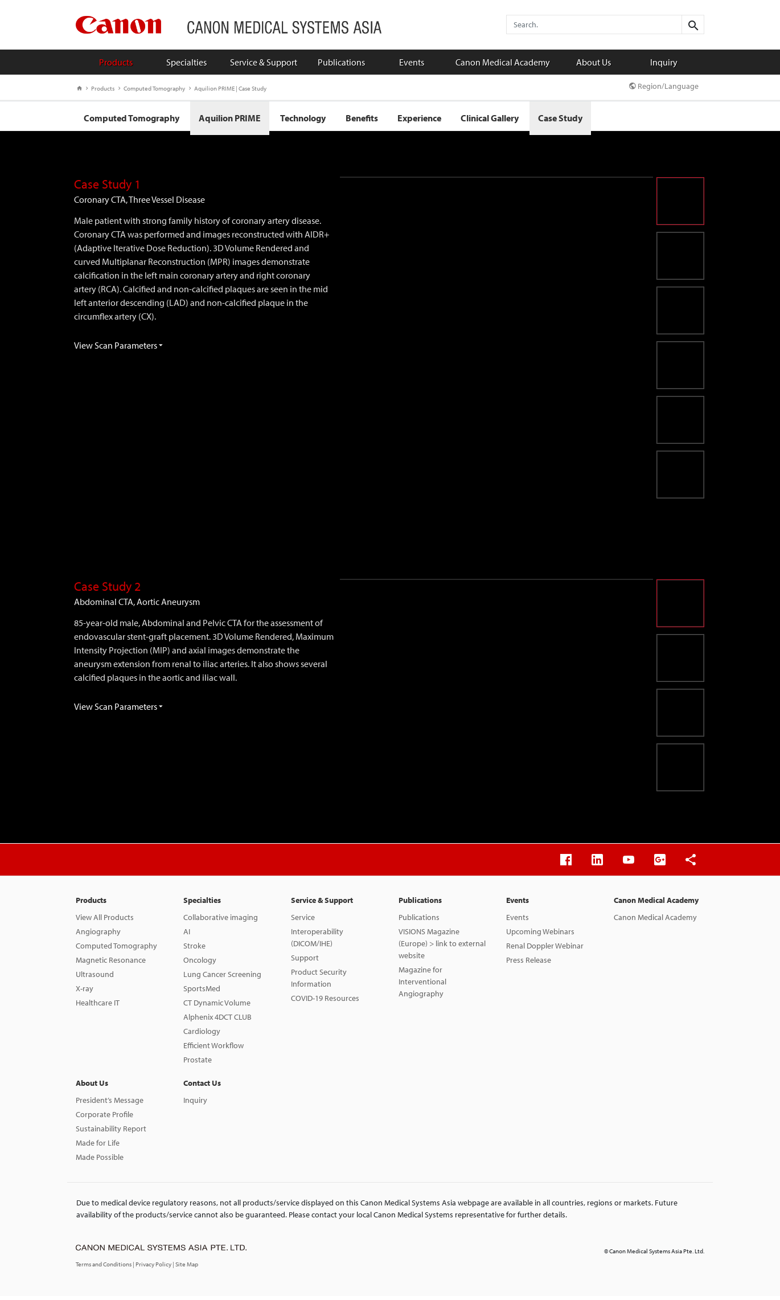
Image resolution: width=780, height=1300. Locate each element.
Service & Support (263, 62)
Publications (341, 62)
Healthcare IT (98, 1006)
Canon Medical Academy (502, 62)
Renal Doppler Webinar (545, 950)
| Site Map (185, 1268)
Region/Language (664, 86)
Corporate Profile (104, 1118)
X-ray (84, 992)
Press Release (528, 964)
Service (303, 921)
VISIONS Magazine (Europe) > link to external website (442, 947)
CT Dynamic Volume (217, 1006)
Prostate (197, 1063)
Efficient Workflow (213, 1049)
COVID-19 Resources (325, 1002)
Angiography (98, 935)
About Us (593, 62)
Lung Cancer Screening (222, 978)
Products (116, 62)
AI (186, 935)
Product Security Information (319, 982)
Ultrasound (95, 978)
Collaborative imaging (220, 921)
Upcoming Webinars (540, 935)
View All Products (105, 921)
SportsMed (201, 992)
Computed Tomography (151, 88)
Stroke (194, 950)
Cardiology (201, 1035)
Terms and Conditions (104, 1268)
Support (305, 961)
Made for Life (98, 1147)
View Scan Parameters (118, 349)
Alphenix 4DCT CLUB (217, 1021)
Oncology (199, 964)
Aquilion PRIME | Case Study (227, 88)
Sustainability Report (111, 1132)
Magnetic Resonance (111, 964)
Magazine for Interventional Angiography (422, 985)
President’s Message (109, 1104)
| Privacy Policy (153, 1268)
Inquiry (664, 62)
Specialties (186, 62)
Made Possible (100, 1161)
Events (411, 62)
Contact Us (202, 1087)
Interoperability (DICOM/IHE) (317, 941)
